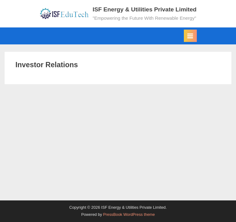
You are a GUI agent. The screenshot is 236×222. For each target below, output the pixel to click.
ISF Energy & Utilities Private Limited (145, 9)
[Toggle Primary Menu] (190, 36)
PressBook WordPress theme (129, 214)
